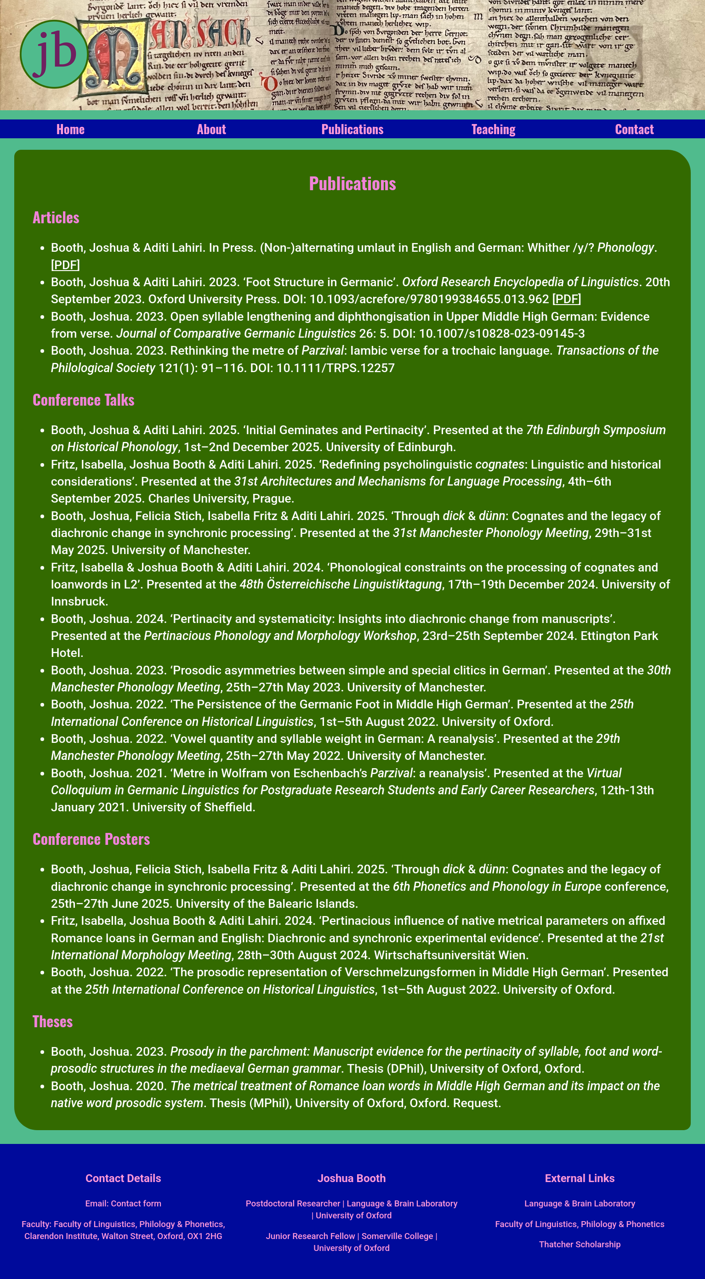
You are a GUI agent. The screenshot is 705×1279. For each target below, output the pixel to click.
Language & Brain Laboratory (579, 1204)
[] (65, 265)
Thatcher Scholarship (580, 1244)
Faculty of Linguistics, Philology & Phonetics (580, 1224)
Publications (352, 128)
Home (71, 128)
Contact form (136, 1204)
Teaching (493, 128)
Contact (634, 128)
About (211, 128)
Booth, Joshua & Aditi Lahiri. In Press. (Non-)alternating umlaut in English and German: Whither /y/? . (354, 247)
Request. (477, 1103)
